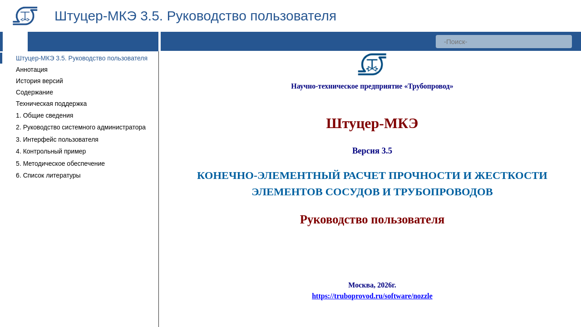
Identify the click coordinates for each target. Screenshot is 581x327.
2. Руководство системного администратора (81, 127)
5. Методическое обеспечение (60, 163)
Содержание (34, 92)
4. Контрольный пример (51, 151)
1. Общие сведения (44, 115)
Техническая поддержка (51, 103)
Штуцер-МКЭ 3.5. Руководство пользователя (82, 58)
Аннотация (32, 69)
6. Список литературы (48, 175)
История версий (39, 80)
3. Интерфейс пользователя (57, 139)
